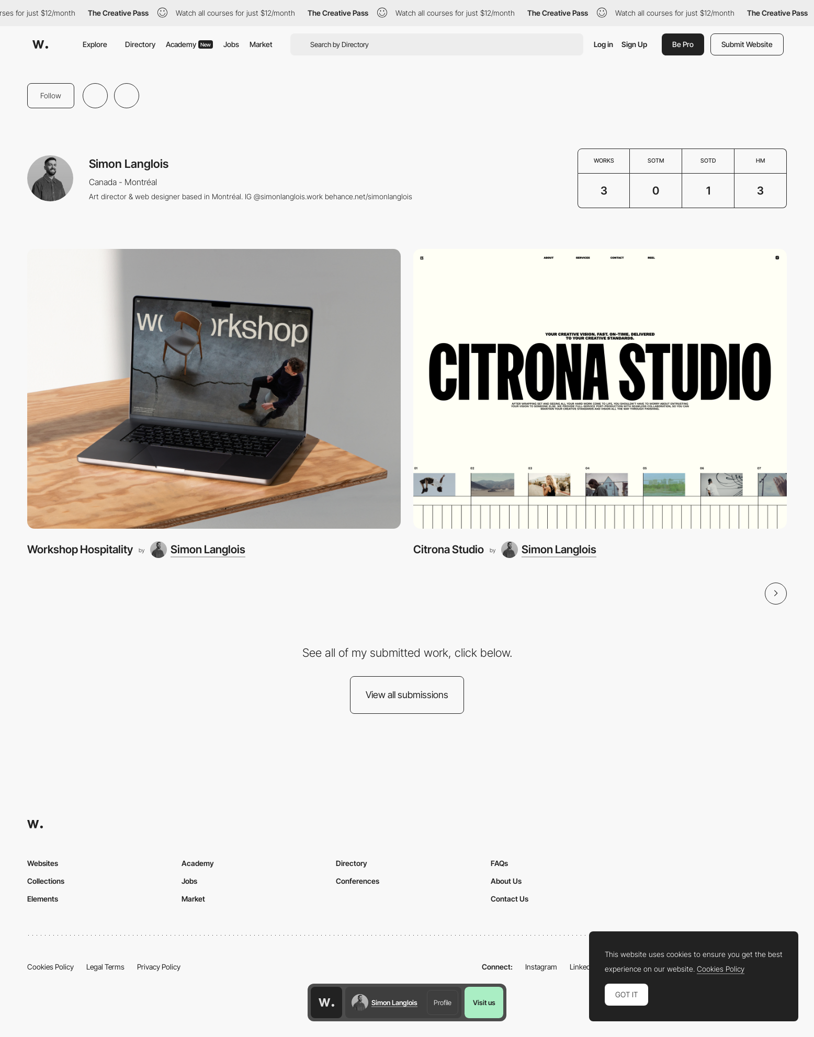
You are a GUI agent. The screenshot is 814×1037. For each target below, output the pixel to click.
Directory (140, 44)
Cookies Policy (50, 966)
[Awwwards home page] (326, 1002)
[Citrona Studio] (600, 389)
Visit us (484, 1002)
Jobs (231, 44)
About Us (506, 880)
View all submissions (407, 694)
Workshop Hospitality (80, 549)
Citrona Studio (448, 549)
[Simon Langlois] (197, 549)
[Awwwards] (40, 44)
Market (261, 44)
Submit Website (747, 44)
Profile (442, 1002)
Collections (45, 880)
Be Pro (683, 44)
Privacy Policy (158, 966)
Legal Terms (105, 966)
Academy (189, 44)
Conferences (357, 880)
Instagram (541, 966)
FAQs (499, 863)
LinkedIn (583, 966)
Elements (42, 898)
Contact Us (509, 898)
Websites (42, 863)
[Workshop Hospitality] (214, 389)
